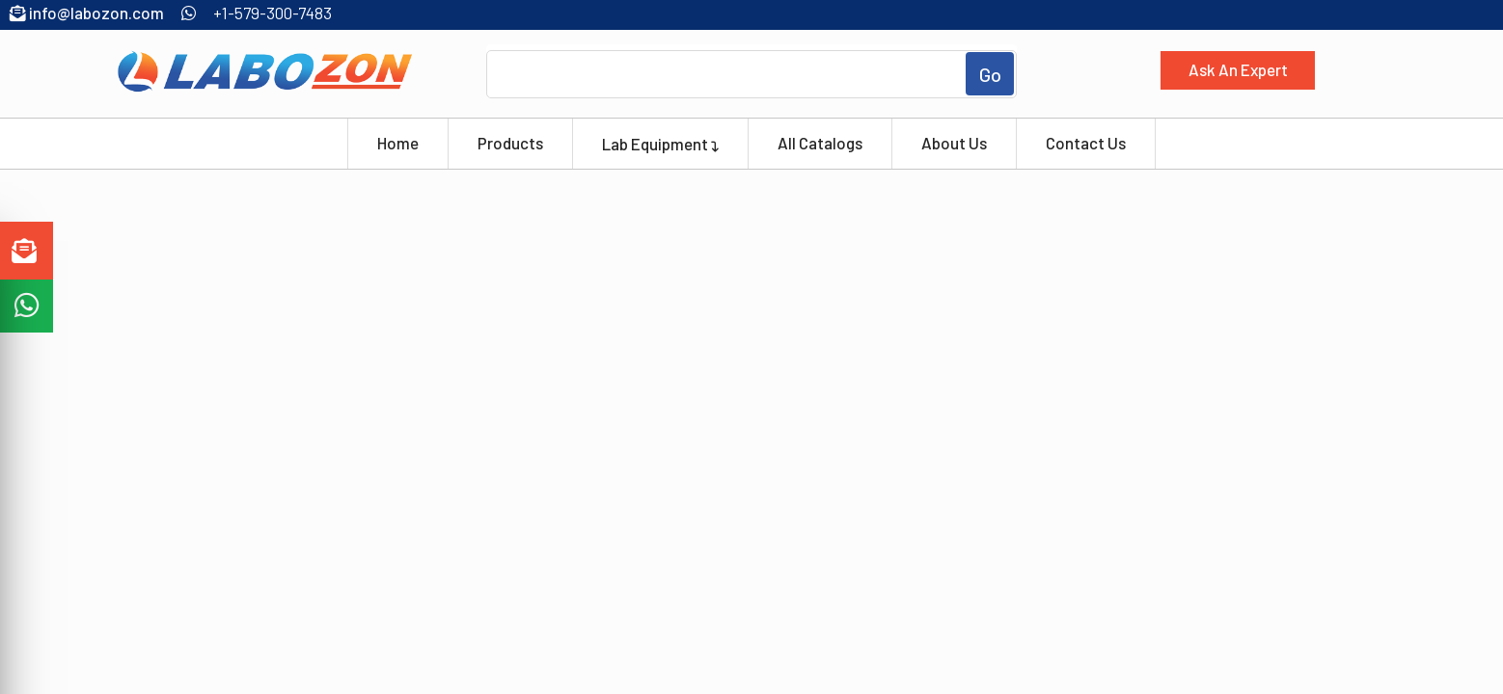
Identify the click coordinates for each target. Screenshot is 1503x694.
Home (398, 142)
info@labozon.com (87, 12)
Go (990, 74)
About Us (954, 142)
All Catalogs (820, 142)
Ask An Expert (1238, 69)
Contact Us (1086, 142)
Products (510, 142)
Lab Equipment (660, 142)
